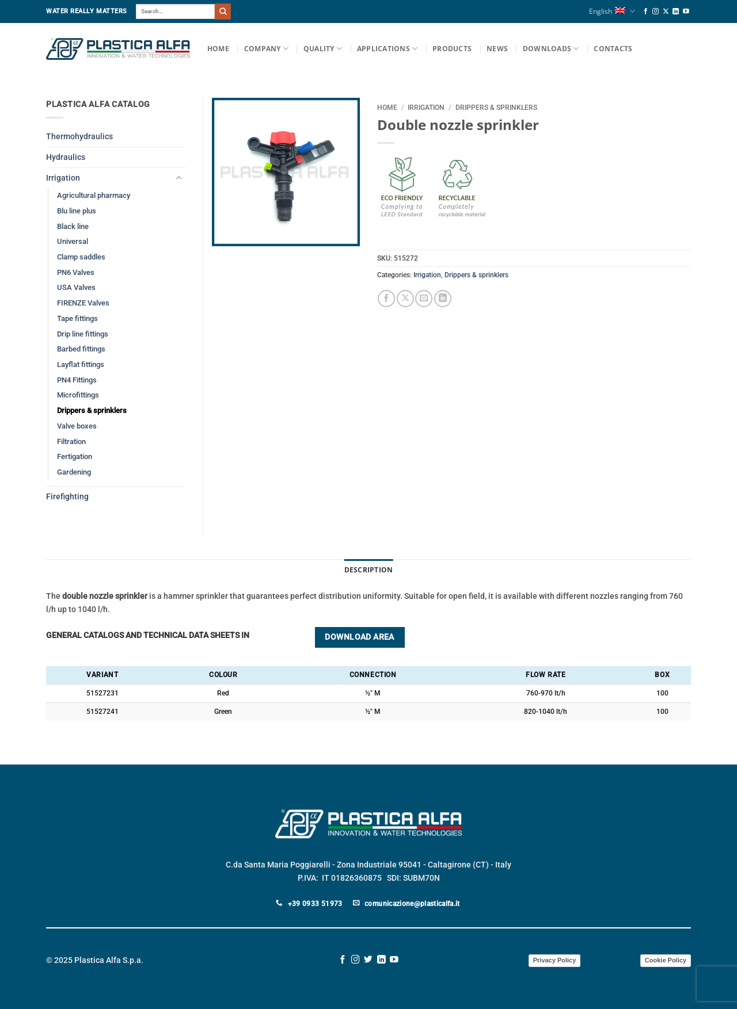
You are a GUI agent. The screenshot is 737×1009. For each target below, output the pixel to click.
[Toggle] (178, 178)
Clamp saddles (81, 257)
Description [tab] (368, 569)
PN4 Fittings (77, 380)
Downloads (551, 48)
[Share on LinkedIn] (442, 298)
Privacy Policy (554, 960)
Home (218, 48)
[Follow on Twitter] (368, 960)
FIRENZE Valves (83, 303)
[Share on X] (405, 298)
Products (452, 48)
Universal (72, 241)
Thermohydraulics (79, 137)
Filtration (71, 441)
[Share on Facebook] (386, 298)
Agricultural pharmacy (93, 195)
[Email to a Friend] (423, 298)
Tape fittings (77, 318)
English (612, 11)
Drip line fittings (82, 334)
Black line (73, 226)
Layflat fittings (80, 364)
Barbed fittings (81, 349)
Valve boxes (77, 426)
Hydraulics (65, 157)
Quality (322, 48)
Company (266, 48)
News (497, 48)
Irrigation (426, 108)
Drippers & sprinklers (496, 108)
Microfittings (78, 395)
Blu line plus (76, 211)
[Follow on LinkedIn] (676, 11)
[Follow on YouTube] (686, 11)
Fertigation (74, 456)
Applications (387, 48)
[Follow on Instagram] (655, 11)
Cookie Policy (665, 960)
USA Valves (76, 287)
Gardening (74, 472)
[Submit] (223, 11)
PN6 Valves (75, 272)
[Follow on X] (666, 11)
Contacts (613, 48)
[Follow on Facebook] (646, 11)
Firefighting (67, 497)
